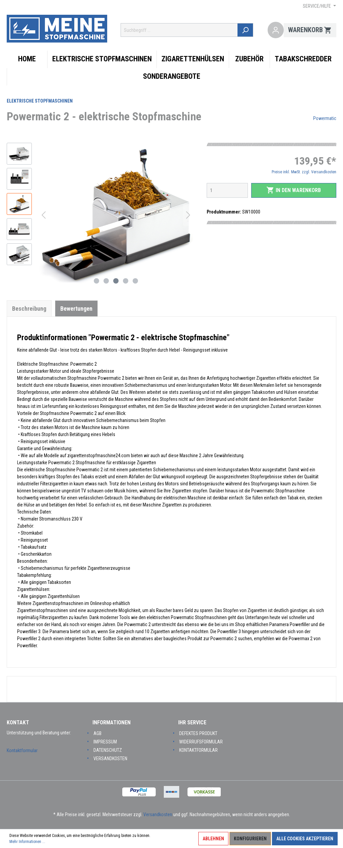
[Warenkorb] (310, 30)
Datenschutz (107, 750)
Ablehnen (213, 838)
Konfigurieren (250, 838)
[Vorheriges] (44, 215)
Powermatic (324, 118)
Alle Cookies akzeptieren (304, 838)
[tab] (29, 308)
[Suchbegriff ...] (180, 30)
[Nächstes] (188, 215)
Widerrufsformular (201, 741)
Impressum (105, 741)
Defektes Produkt (198, 733)
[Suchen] (246, 30)
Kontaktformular (22, 750)
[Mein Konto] (276, 30)
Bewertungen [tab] (76, 308)
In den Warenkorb (293, 190)
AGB (97, 733)
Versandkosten (110, 758)
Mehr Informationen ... (27, 841)
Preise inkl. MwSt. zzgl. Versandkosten (304, 172)
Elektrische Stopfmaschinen (40, 101)
